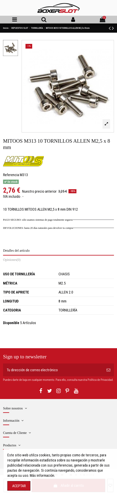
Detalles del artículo (16, 250)
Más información (42, 475)
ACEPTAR (19, 486)
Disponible (11, 323)
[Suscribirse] (108, 369)
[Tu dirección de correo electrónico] (53, 369)
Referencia (11, 175)
